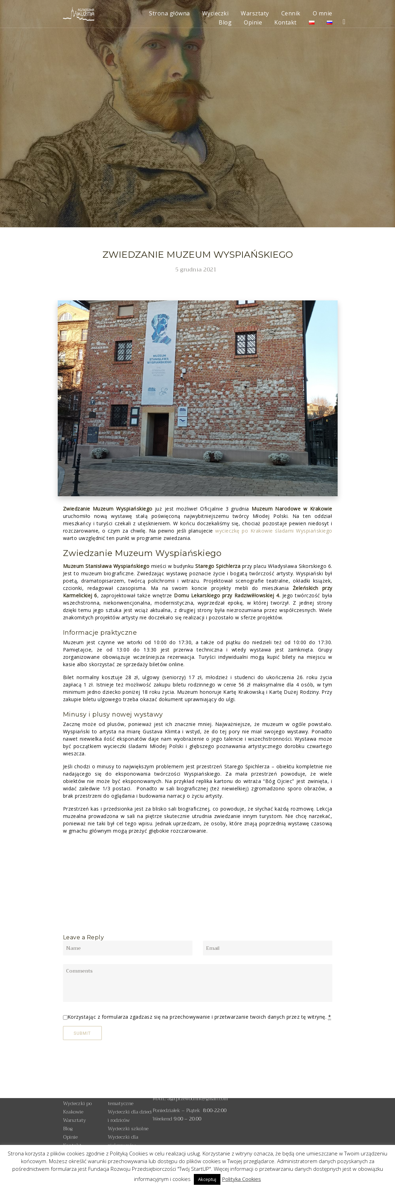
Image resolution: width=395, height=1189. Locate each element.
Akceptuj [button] (207, 1179)
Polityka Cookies (241, 1178)
